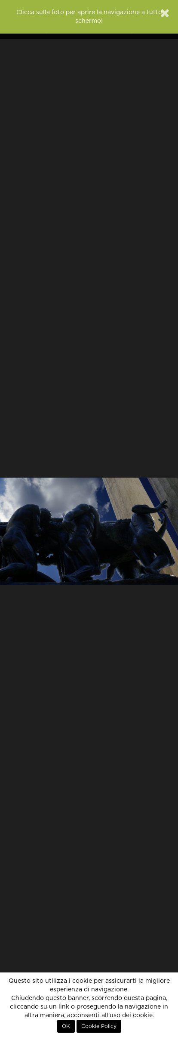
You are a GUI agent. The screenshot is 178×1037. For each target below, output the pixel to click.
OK (66, 1026)
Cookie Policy (99, 1026)
